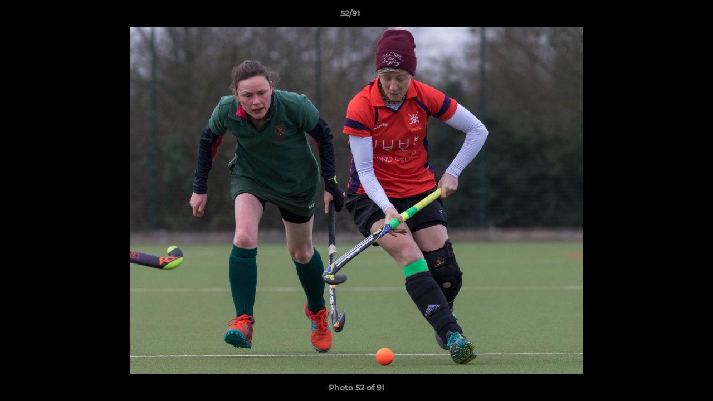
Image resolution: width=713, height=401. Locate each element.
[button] (666, 16)
